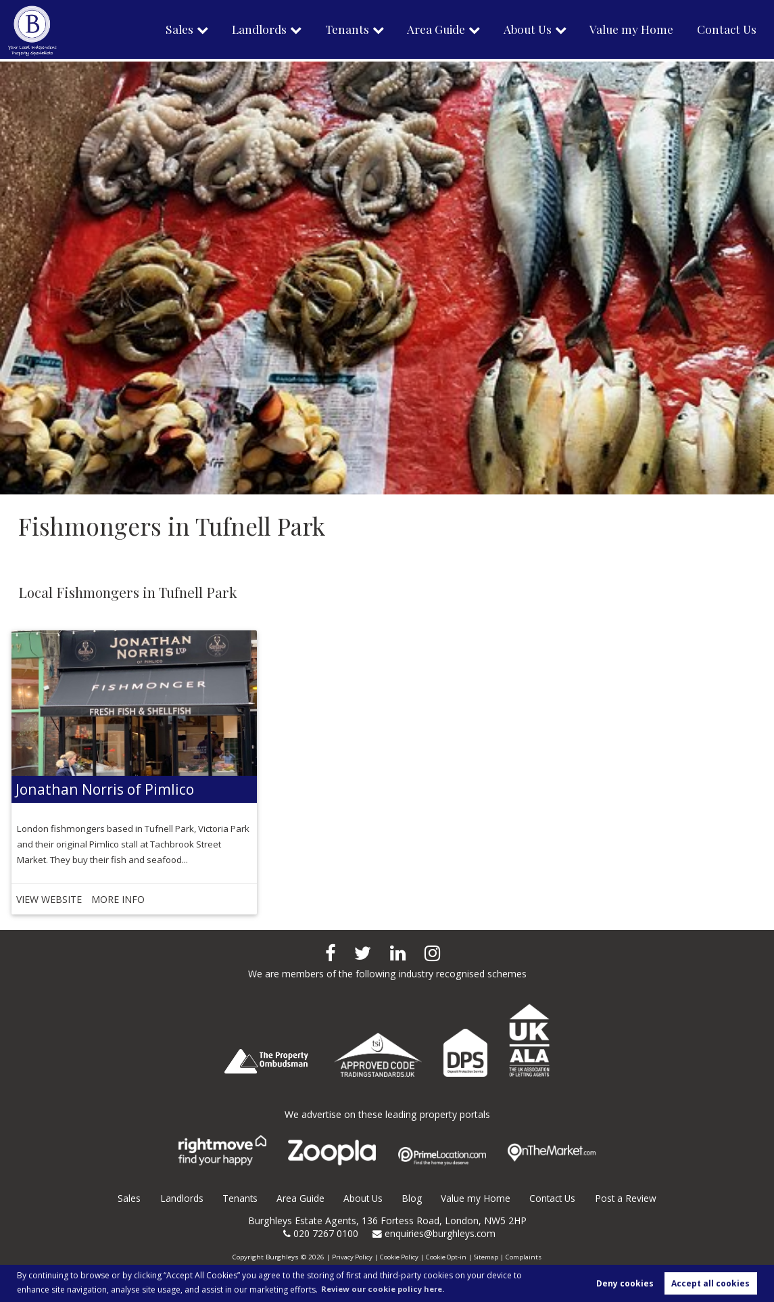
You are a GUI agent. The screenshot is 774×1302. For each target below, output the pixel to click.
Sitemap (487, 1256)
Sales (169, 31)
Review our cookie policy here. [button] (387, 1288)
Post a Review (628, 1198)
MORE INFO (98, 899)
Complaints (526, 1256)
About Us (523, 31)
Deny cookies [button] (625, 1282)
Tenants (339, 31)
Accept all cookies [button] (710, 1282)
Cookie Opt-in (446, 1256)
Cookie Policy (398, 1256)
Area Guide (430, 31)
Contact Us (726, 31)
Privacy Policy (350, 1256)
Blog (411, 1198)
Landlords (250, 31)
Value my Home (629, 31)
